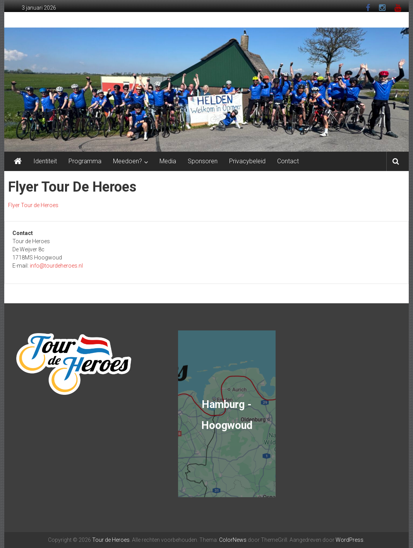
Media (167, 161)
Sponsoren (203, 161)
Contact (288, 161)
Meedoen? (127, 161)
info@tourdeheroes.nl (56, 266)
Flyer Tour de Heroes (33, 205)
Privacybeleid (247, 161)
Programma (85, 161)
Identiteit (45, 161)
